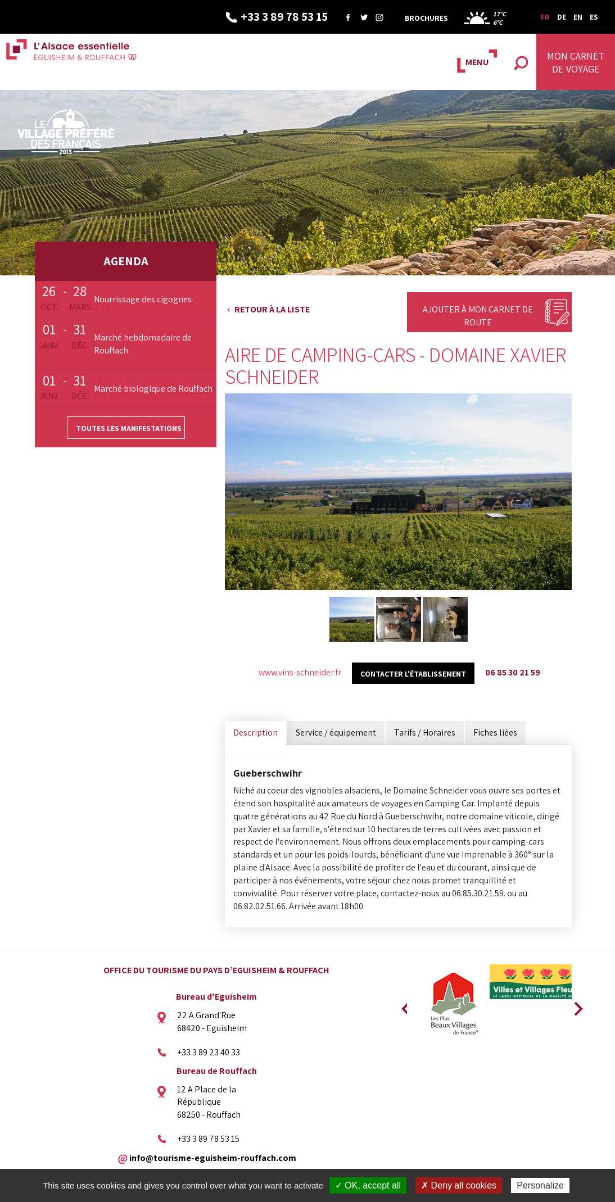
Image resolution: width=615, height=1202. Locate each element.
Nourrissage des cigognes (143, 299)
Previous (404, 1005)
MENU (477, 62)
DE (561, 17)
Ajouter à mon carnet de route (478, 315)
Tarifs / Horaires (424, 732)
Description (255, 732)
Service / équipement (336, 732)
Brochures (426, 18)
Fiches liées (495, 732)
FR (545, 17)
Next (574, 1005)
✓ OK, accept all (368, 1185)
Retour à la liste (272, 309)
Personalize (540, 1185)
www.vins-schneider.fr (300, 672)
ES (594, 17)
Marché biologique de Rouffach (153, 388)
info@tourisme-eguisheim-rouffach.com (212, 1157)
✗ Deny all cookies (458, 1185)
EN (577, 17)
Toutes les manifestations (129, 428)
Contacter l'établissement (413, 674)
